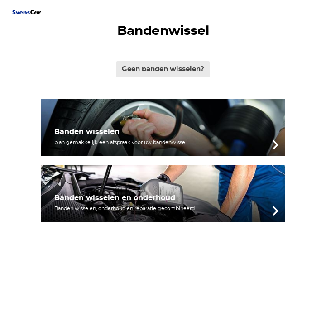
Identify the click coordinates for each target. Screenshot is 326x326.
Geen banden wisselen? (163, 69)
